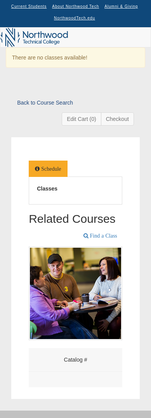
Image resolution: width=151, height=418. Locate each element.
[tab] (48, 169)
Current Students (29, 6)
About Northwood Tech (75, 6)
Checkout (117, 119)
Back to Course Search (45, 103)
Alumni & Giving (121, 6)
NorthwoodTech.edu (74, 18)
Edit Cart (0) (81, 119)
